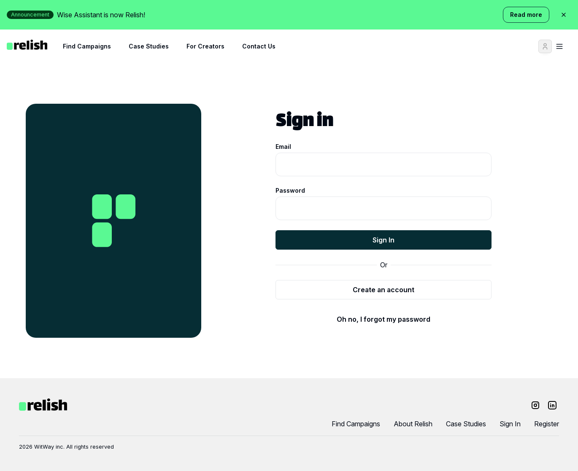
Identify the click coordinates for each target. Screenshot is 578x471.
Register (546, 424)
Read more (526, 14)
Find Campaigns (87, 46)
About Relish (413, 424)
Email (283, 146)
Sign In (383, 240)
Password (290, 190)
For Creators (205, 46)
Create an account (383, 289)
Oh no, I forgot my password (383, 319)
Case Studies (149, 46)
